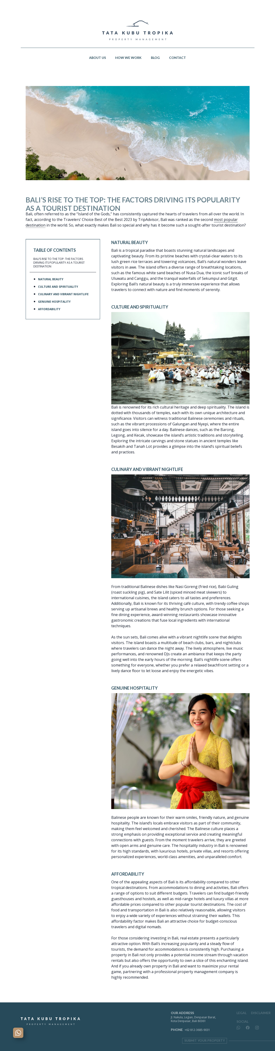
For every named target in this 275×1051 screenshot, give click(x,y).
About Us (97, 58)
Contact (177, 58)
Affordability (49, 319)
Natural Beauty (50, 289)
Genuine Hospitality (54, 312)
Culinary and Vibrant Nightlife (63, 304)
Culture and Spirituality (58, 297)
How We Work (128, 58)
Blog (155, 58)
